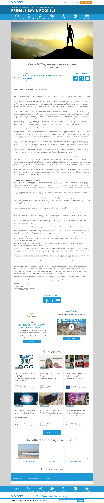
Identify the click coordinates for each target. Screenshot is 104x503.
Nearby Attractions (33, 478)
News (25, 83)
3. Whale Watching (75, 461)
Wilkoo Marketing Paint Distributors (78, 425)
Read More (71, 338)
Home (13, 7)
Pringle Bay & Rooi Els (36, 7)
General (50, 7)
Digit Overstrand (49, 425)
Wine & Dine (47, 478)
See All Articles (52, 432)
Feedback (71, 2)
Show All (15, 476)
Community (33, 83)
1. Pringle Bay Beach (28, 461)
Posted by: (25, 73)
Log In (77, 2)
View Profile (32, 342)
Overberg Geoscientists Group (27, 388)
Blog (45, 7)
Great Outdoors (79, 476)
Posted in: (25, 81)
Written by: (32, 322)
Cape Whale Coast (22, 7)
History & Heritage (17, 478)
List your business (86, 2)
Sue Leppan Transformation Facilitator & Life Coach (42, 76)
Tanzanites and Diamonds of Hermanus (78, 388)
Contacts (65, 2)
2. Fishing (52, 461)
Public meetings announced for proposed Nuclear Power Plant (25, 413)
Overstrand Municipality (26, 425)
